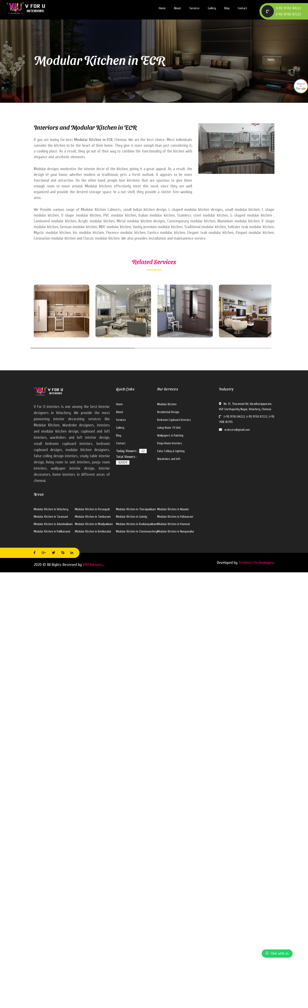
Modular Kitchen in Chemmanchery (136, 531)
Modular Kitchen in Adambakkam (53, 524)
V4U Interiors (93, 564)
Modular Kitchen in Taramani (51, 516)
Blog (226, 8)
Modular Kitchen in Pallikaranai (52, 531)
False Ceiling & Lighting (171, 451)
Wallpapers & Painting (170, 435)
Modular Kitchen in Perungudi (92, 509)
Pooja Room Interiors (169, 443)
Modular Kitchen (167, 404)
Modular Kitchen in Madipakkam (94, 524)
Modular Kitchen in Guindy (131, 516)
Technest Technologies (256, 562)
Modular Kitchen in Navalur (173, 509)
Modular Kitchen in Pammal (173, 524)
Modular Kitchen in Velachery (51, 509)
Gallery (212, 8)
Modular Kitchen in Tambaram (93, 516)
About (177, 8)
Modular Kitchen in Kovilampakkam (136, 524)
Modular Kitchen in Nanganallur (175, 531)
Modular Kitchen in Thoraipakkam (136, 509)
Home (162, 8)
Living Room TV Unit (169, 428)
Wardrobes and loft (168, 459)
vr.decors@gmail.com (234, 430)
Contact (242, 8)
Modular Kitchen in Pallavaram (175, 516)
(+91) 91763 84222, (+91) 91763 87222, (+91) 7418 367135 (246, 419)
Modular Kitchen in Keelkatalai (93, 531)
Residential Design (168, 412)
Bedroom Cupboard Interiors (174, 420)
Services (194, 8)
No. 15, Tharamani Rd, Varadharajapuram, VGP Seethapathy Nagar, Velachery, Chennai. (245, 406)
